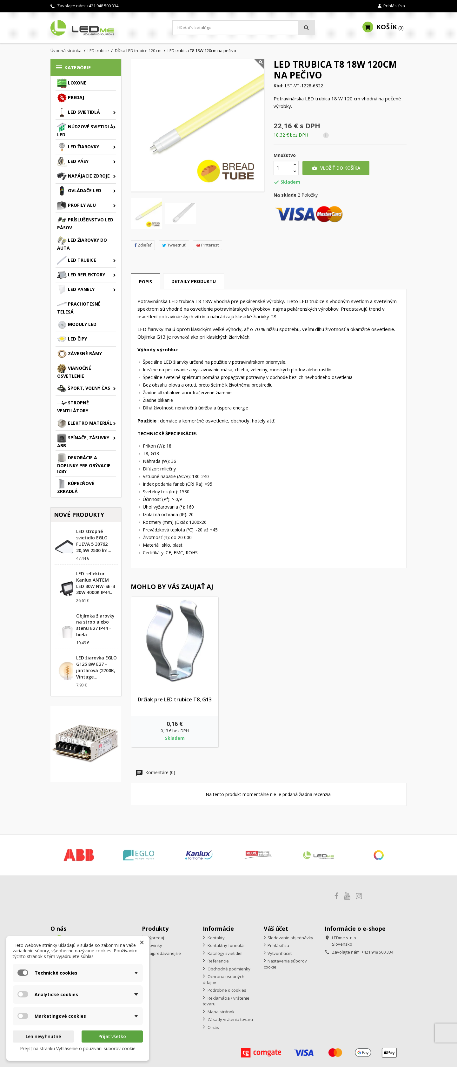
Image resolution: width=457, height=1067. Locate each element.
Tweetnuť (174, 245)
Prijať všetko (112, 1036)
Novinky (154, 945)
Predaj (70, 98)
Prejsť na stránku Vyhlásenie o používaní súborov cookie (78, 1048)
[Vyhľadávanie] (243, 27)
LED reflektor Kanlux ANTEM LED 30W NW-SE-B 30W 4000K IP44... (95, 583)
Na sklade (285, 195)
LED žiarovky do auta (82, 243)
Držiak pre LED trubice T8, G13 (175, 699)
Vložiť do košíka (336, 168)
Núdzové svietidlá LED (85, 130)
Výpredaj (155, 938)
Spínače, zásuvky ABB (83, 441)
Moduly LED (76, 324)
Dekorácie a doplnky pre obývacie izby (83, 463)
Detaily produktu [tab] (193, 281)
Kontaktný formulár (226, 945)
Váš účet (276, 928)
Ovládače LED (79, 191)
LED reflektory (81, 275)
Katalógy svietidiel (224, 953)
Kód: (278, 86)
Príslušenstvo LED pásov (85, 223)
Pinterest (207, 245)
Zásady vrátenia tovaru (230, 1019)
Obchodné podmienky (228, 969)
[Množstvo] (282, 168)
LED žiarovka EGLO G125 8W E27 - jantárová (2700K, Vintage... (96, 667)
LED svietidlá (78, 112)
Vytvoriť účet (280, 953)
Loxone (71, 83)
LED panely (76, 289)
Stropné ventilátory (73, 406)
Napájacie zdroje (83, 176)
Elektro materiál (84, 423)
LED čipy (72, 339)
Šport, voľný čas (83, 388)
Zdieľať (142, 245)
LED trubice (76, 260)
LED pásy (73, 161)
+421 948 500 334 (102, 6)
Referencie (218, 961)
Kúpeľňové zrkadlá (75, 486)
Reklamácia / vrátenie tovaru (226, 1001)
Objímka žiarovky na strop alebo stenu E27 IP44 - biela (95, 625)
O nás (213, 1027)
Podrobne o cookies (226, 990)
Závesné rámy (79, 354)
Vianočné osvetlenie (74, 371)
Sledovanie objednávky (290, 938)
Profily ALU (76, 205)
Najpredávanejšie (163, 953)
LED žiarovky (78, 147)
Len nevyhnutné (43, 1036)
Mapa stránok (221, 1012)
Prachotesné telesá (79, 307)
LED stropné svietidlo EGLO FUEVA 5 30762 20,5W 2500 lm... (93, 540)
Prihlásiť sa (278, 945)
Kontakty (216, 938)
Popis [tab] (145, 282)
